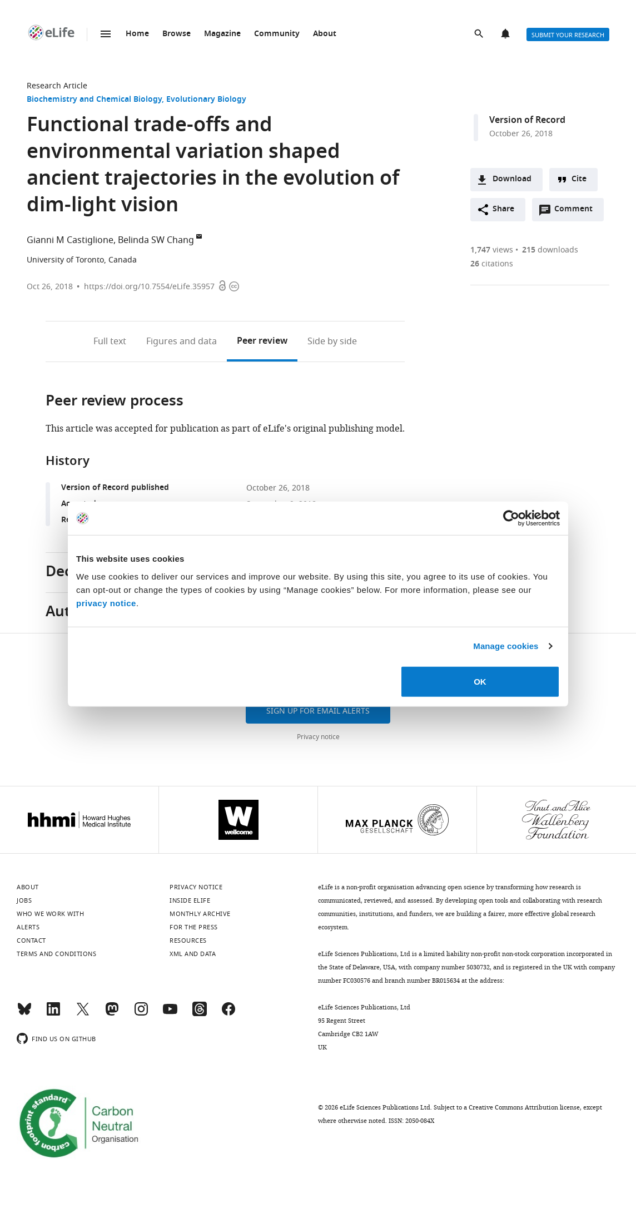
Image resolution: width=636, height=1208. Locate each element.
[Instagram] (141, 1014)
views (491, 250)
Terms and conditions (56, 953)
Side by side (332, 341)
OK (480, 681)
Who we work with (50, 913)
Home (137, 34)
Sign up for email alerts (318, 711)
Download (512, 179)
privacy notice (106, 602)
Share (503, 209)
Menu (105, 34)
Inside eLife (190, 900)
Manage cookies (505, 646)
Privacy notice (318, 737)
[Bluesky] (24, 1014)
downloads (550, 250)
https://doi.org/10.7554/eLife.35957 (149, 287)
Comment (577, 211)
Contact (31, 940)
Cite (579, 179)
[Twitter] (83, 1014)
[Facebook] (228, 1014)
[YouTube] (170, 1014)
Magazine (222, 34)
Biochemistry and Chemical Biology (94, 99)
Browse (176, 34)
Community (277, 34)
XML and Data (193, 953)
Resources (188, 940)
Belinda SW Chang (156, 240)
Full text (109, 341)
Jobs (24, 900)
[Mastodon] (112, 1014)
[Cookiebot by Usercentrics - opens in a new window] (511, 518)
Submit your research (567, 35)
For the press (194, 927)
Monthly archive (200, 913)
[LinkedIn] (53, 1014)
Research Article (57, 86)
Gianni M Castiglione (70, 240)
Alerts (506, 34)
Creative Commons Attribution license (524, 1107)
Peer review (262, 341)
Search (479, 34)
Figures (181, 341)
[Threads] (199, 1014)
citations (491, 264)
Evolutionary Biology (206, 99)
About (324, 34)
